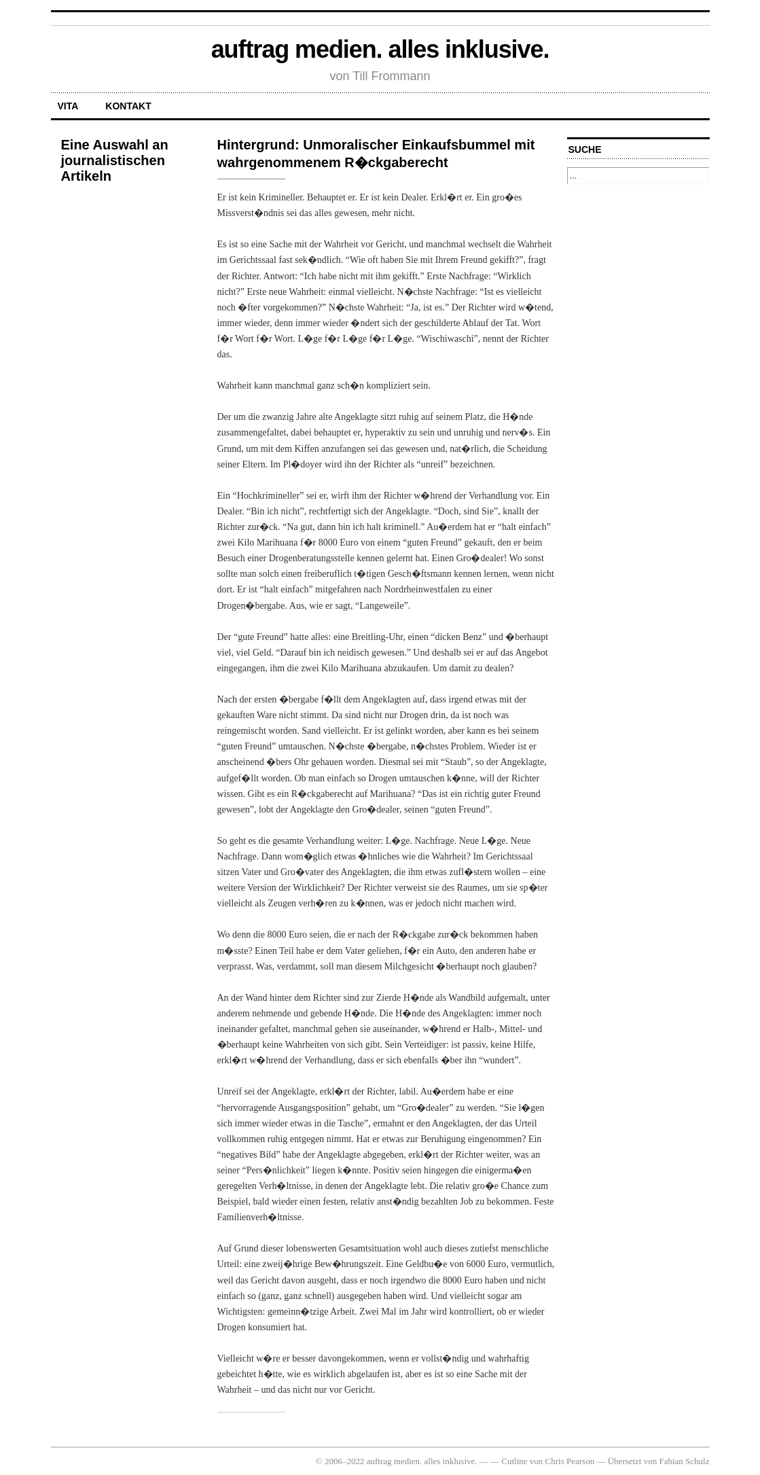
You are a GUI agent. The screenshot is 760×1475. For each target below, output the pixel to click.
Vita (68, 106)
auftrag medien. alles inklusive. (380, 49)
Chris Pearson (570, 1461)
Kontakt (128, 106)
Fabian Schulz (684, 1461)
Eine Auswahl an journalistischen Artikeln (114, 160)
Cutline (514, 1461)
